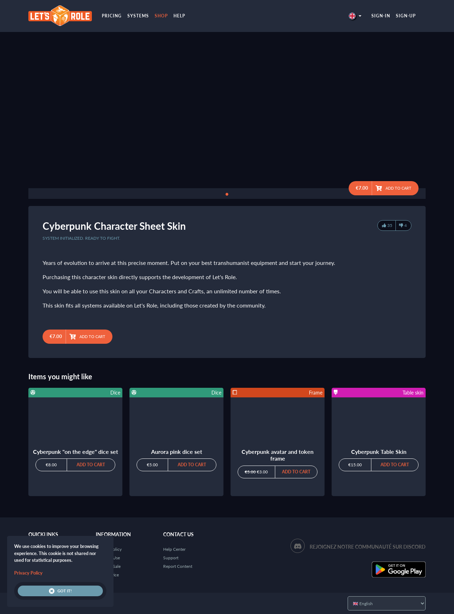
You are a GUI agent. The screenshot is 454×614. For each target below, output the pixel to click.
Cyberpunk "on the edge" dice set (75, 451)
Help (179, 15)
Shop (161, 15)
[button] (355, 15)
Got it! (60, 591)
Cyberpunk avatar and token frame (278, 455)
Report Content (177, 566)
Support (170, 557)
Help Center (174, 549)
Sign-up (406, 15)
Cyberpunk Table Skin (378, 451)
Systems (138, 15)
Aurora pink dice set (176, 451)
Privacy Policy (28, 573)
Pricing (112, 15)
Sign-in (380, 15)
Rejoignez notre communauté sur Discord (368, 547)
